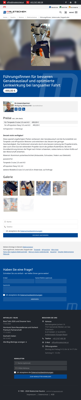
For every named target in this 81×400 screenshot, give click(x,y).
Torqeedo (37, 250)
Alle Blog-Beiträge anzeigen (15, 342)
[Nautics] (53, 7)
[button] (40, 45)
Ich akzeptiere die (22, 231)
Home (5, 17)
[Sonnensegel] (73, 7)
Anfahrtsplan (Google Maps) (56, 334)
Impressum (31, 394)
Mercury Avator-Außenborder (38, 252)
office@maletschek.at (15, 2)
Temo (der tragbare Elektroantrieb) (15, 252)
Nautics (13, 17)
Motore (21, 17)
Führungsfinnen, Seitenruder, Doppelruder (54, 17)
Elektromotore (32, 17)
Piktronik (6, 254)
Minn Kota (54, 250)
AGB (52, 394)
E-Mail (5, 278)
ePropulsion (46, 250)
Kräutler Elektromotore (66, 252)
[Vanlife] (63, 7)
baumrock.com (58, 391)
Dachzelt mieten (9, 336)
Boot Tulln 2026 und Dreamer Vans (17, 321)
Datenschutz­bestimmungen (31, 231)
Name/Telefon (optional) (43, 278)
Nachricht (6, 285)
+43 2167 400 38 (36, 2)
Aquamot (53, 252)
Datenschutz (43, 394)
